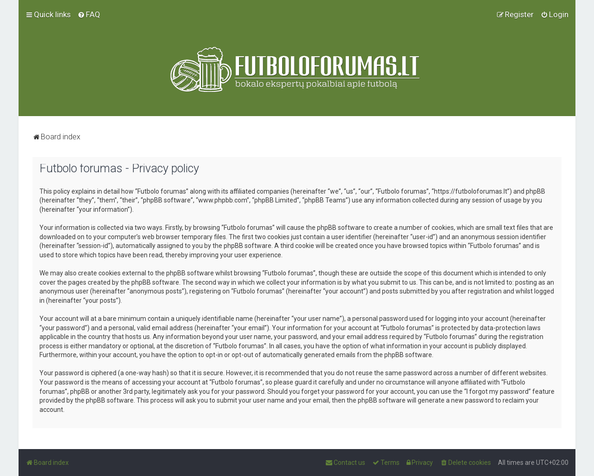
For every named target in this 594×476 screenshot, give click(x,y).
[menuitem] (88, 14)
